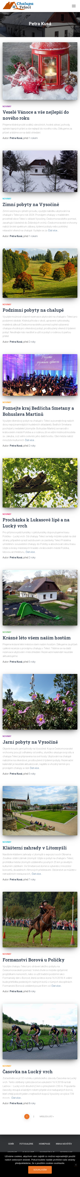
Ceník (11, 1144)
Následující (46, 1116)
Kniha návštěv (64, 1144)
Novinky (7, 106)
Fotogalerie (26, 1144)
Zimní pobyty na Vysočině (31, 204)
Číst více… (53, 230)
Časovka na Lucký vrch (28, 1071)
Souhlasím (40, 1169)
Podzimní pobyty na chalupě (33, 310)
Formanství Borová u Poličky (34, 960)
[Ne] (75, 1164)
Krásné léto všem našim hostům (37, 638)
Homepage (44, 1144)
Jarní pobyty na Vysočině (30, 742)
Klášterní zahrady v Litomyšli (35, 848)
